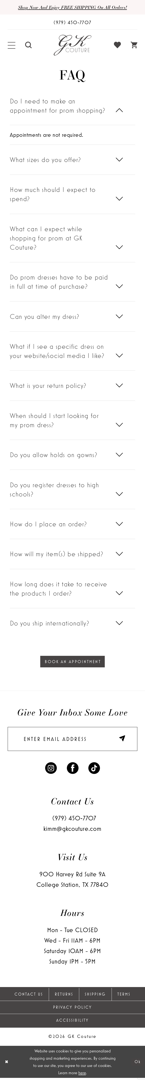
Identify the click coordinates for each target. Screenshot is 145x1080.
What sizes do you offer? (45, 160)
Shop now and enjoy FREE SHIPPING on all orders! (72, 7)
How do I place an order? (48, 524)
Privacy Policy (72, 1009)
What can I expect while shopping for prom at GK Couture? (46, 238)
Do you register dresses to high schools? (54, 489)
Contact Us (28, 996)
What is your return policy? (48, 386)
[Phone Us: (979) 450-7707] (72, 22)
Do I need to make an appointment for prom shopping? (57, 105)
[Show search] (28, 45)
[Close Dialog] (6, 1064)
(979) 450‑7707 (74, 820)
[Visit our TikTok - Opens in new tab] (94, 769)
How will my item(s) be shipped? (56, 554)
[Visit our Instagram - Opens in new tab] (51, 769)
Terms (124, 996)
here (82, 1074)
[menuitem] (11, 45)
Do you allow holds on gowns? (53, 455)
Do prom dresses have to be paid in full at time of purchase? (59, 282)
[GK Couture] (73, 45)
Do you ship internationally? (49, 623)
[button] (11, 45)
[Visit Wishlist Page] (117, 45)
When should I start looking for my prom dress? (54, 420)
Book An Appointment (72, 662)
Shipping (95, 996)
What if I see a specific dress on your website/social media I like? (57, 351)
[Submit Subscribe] (122, 740)
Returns (64, 996)
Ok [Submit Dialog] (137, 1063)
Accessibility (72, 1022)
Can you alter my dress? (44, 317)
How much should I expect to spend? (53, 194)
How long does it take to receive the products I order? (58, 588)
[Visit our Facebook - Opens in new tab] (73, 769)
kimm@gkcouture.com (72, 830)
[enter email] (72, 740)
